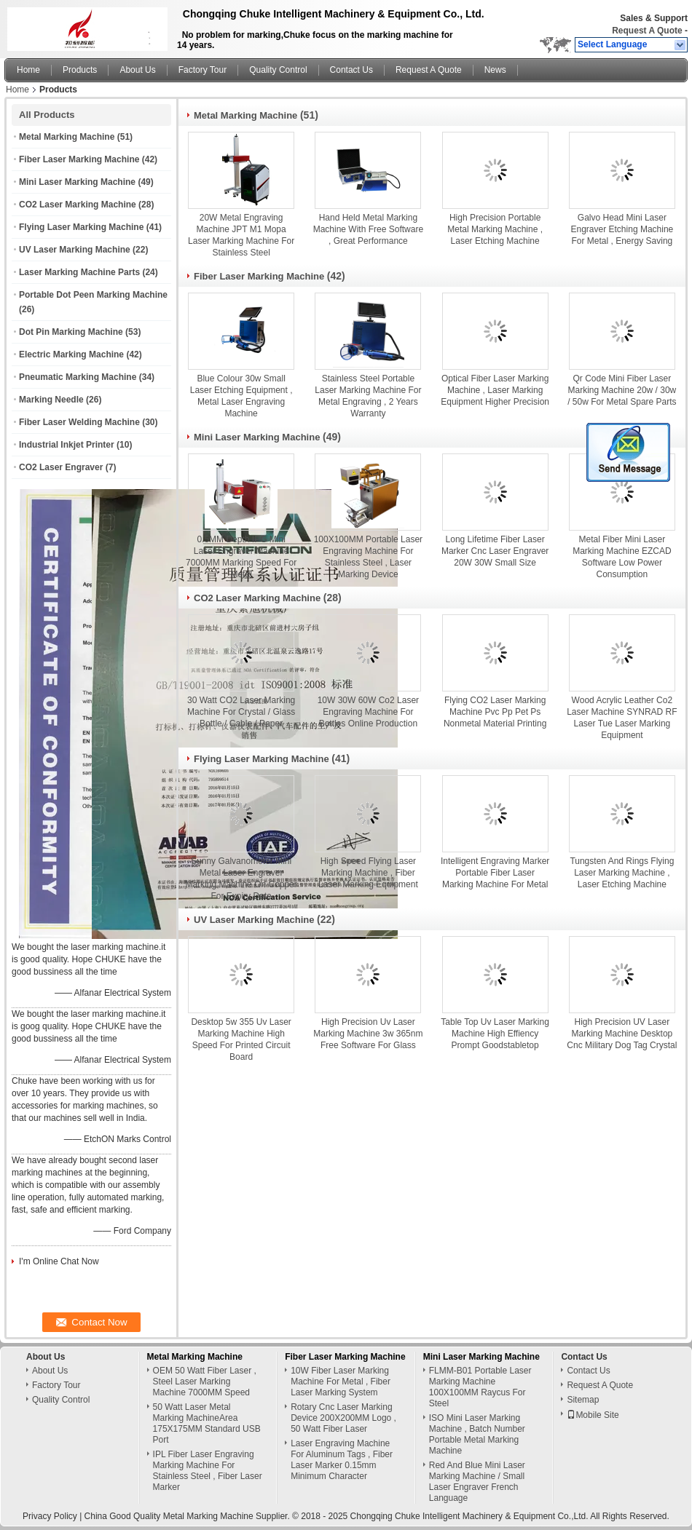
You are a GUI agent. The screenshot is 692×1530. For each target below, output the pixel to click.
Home (28, 70)
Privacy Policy (50, 1516)
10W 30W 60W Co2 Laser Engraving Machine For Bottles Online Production (368, 712)
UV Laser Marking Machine (74, 250)
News (495, 70)
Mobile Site (592, 1415)
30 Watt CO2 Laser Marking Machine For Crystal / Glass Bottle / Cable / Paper (241, 712)
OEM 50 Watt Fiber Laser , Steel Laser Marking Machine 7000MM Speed (204, 1381)
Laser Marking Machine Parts (79, 272)
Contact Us (351, 70)
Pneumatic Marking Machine (77, 377)
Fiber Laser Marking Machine (79, 159)
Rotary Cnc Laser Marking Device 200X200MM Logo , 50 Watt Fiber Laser (343, 1418)
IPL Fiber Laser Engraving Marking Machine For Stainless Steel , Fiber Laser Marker (207, 1470)
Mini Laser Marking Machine (77, 182)
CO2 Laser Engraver (61, 467)
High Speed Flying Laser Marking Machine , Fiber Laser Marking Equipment (368, 872)
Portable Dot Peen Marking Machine (93, 295)
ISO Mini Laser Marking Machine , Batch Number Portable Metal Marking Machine (477, 1434)
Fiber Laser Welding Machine (79, 422)
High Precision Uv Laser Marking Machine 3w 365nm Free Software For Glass (367, 1033)
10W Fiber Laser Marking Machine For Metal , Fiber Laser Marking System (340, 1381)
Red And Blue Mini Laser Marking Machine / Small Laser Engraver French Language (477, 1481)
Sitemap (583, 1400)
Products (80, 70)
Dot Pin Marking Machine (71, 332)
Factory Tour (202, 70)
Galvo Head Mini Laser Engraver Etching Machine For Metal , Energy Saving (622, 229)
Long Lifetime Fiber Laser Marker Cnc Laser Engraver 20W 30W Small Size (495, 551)
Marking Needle (51, 400)
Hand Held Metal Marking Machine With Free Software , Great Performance (368, 229)
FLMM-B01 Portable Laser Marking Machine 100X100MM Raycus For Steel (480, 1386)
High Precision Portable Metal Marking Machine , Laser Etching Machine (495, 229)
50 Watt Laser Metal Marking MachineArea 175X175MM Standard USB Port (207, 1423)
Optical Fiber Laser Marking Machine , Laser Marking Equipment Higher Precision (495, 390)
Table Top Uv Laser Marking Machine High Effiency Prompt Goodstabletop (495, 1033)
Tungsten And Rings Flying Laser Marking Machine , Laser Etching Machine (622, 872)
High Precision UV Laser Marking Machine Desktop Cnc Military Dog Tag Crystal (622, 1033)
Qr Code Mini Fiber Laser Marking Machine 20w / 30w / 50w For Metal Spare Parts (621, 390)
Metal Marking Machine (66, 137)
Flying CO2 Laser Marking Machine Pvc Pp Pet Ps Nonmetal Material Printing (495, 712)
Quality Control (278, 70)
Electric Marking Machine (71, 354)
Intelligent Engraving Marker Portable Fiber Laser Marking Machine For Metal (495, 872)
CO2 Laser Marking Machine (77, 204)
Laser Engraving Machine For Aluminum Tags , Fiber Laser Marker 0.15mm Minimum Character (342, 1459)
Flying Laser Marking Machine (81, 227)
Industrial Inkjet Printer (66, 445)
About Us (137, 70)
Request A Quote (647, 30)
